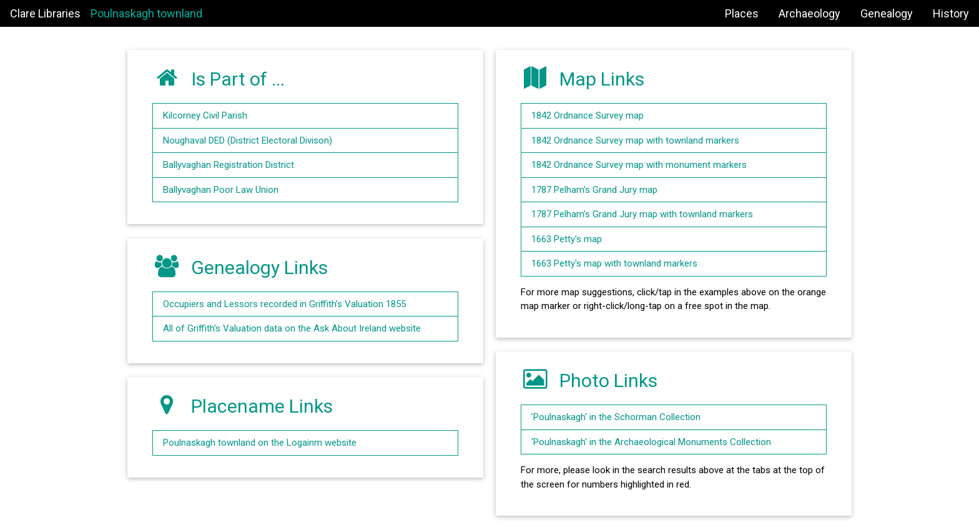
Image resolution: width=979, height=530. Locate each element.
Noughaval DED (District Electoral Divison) (247, 140)
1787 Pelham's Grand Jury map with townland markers (642, 214)
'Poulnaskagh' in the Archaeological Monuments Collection (651, 442)
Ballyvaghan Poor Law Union (220, 189)
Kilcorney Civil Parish (205, 115)
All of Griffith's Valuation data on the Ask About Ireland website (292, 328)
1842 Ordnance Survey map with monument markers (639, 164)
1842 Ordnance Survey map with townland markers (635, 140)
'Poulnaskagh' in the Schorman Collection (616, 417)
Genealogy (886, 13)
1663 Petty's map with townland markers (614, 263)
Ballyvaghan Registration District (228, 164)
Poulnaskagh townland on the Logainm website (260, 442)
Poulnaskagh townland (146, 13)
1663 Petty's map (566, 239)
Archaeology (809, 13)
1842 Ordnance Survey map (587, 115)
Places (742, 13)
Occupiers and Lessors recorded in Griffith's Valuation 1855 (284, 304)
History (951, 13)
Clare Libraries (45, 13)
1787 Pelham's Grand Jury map (594, 189)
